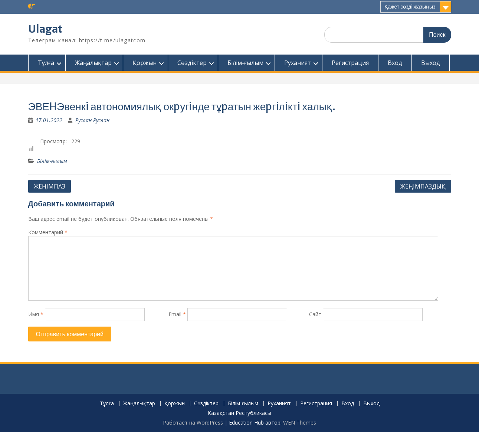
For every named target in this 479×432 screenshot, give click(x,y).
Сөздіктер (192, 63)
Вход (395, 63)
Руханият (297, 63)
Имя (35, 314)
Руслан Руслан (92, 120)
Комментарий (48, 232)
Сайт (315, 314)
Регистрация (350, 63)
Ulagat (45, 29)
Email (177, 314)
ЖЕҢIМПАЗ (49, 186)
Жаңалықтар (93, 63)
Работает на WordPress (193, 422)
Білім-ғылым (245, 63)
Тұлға (46, 63)
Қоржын (144, 63)
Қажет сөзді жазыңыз (409, 6)
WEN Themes (299, 422)
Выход (430, 63)
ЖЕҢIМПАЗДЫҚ (423, 186)
